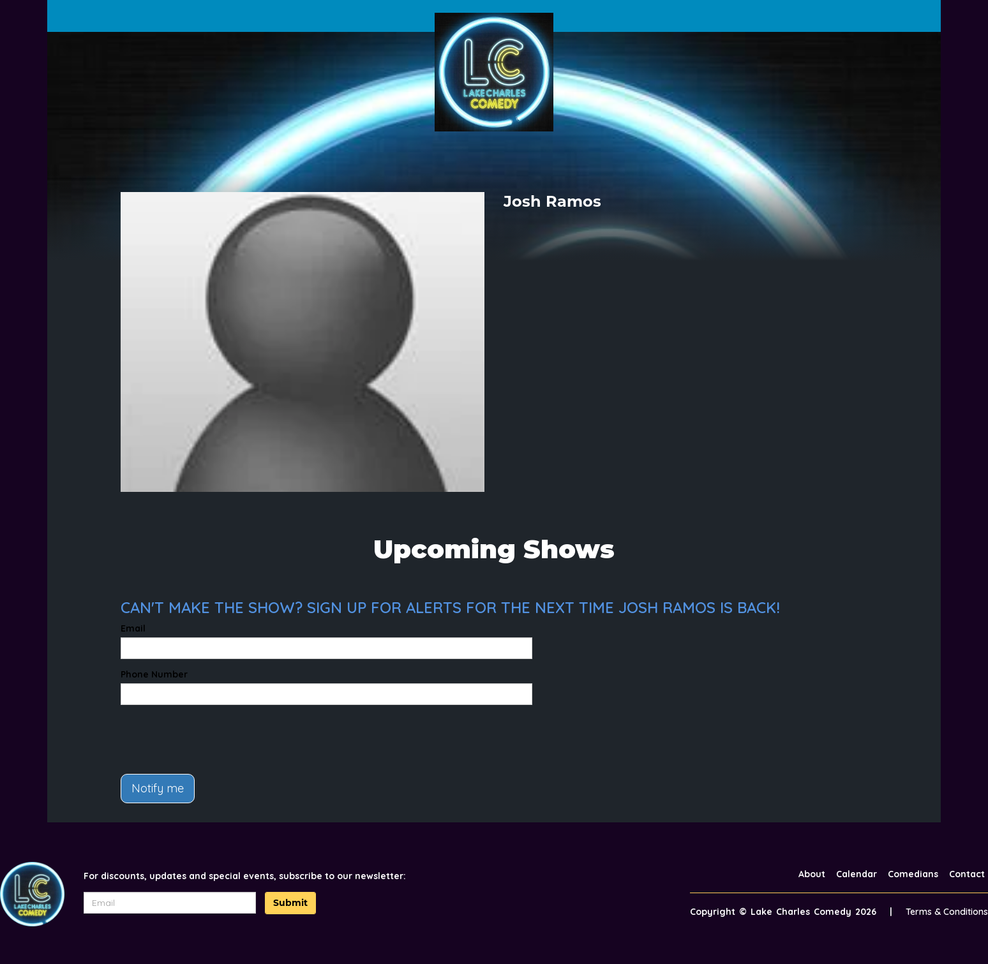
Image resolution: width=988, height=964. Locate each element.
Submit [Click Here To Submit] (290, 902)
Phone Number (154, 674)
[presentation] (218, 739)
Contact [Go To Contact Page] (967, 874)
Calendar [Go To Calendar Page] (856, 874)
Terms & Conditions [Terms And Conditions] (947, 911)
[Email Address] (170, 903)
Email (133, 628)
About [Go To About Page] (811, 874)
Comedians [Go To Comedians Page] (913, 874)
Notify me (157, 788)
